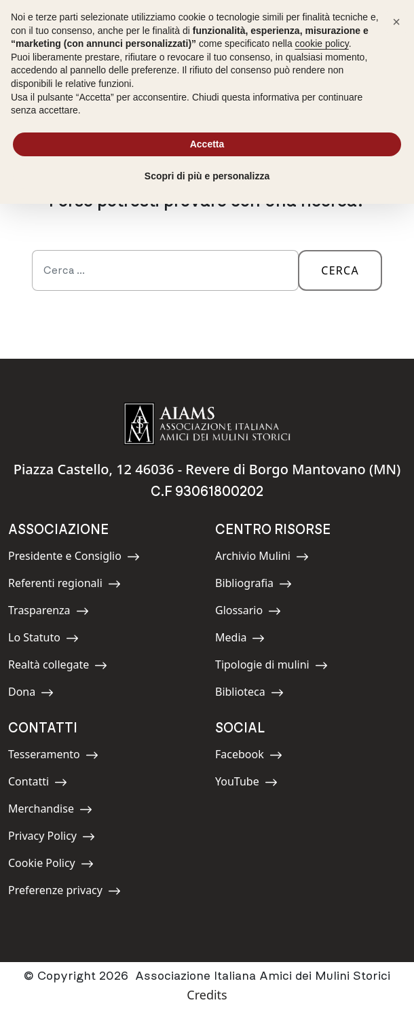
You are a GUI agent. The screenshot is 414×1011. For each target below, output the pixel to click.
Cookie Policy (51, 865)
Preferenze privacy (64, 892)
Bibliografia (253, 585)
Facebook (248, 756)
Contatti (38, 784)
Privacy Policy (51, 838)
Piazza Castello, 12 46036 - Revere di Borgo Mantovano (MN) (207, 469)
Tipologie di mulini (271, 667)
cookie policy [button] (322, 43)
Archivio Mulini (262, 558)
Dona (38, 694)
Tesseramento (53, 756)
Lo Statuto (43, 640)
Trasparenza (48, 612)
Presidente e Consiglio (74, 558)
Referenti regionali (64, 585)
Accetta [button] (207, 144)
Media (245, 640)
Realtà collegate (57, 667)
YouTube (246, 784)
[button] (396, 22)
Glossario (248, 612)
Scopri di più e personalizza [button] (207, 176)
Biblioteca (249, 694)
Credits (207, 995)
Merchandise (50, 811)
